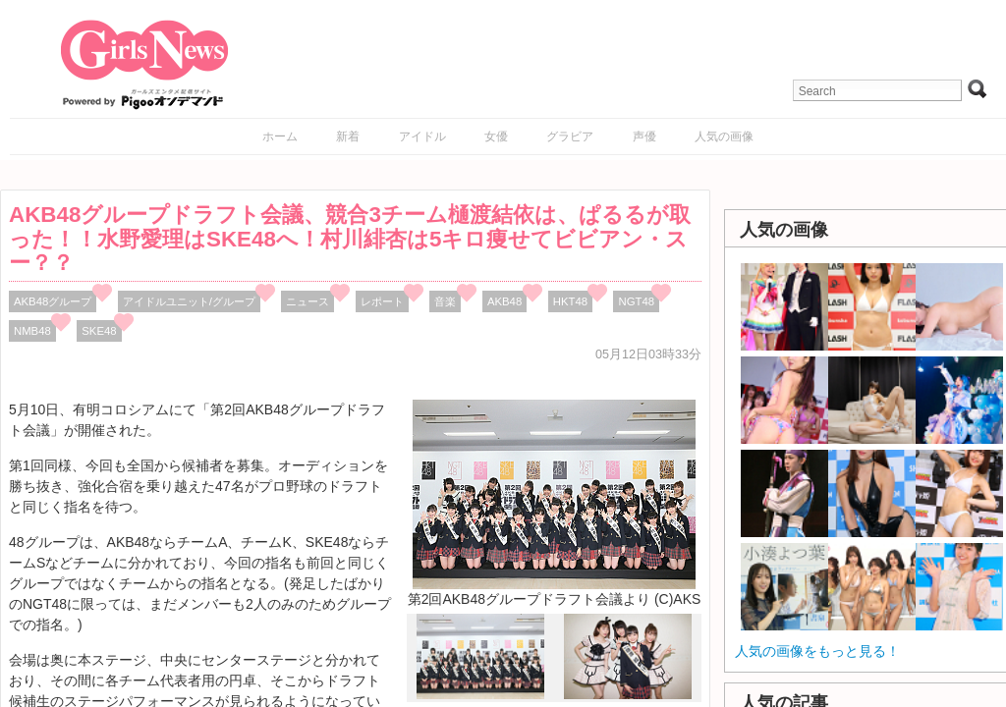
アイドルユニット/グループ (189, 301)
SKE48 (99, 331)
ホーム (280, 136)
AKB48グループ (52, 301)
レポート (382, 301)
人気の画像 (724, 136)
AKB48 (504, 301)
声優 (644, 136)
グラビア (569, 136)
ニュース (307, 301)
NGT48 (636, 301)
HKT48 (570, 301)
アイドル (422, 136)
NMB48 (32, 331)
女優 (496, 136)
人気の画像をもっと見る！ (817, 651)
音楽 (445, 301)
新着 (348, 136)
